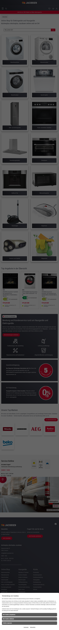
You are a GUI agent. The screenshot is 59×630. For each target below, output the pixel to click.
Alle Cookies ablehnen (8, 619)
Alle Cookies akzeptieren (9, 614)
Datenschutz (32, 627)
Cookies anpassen (7, 623)
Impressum (26, 627)
